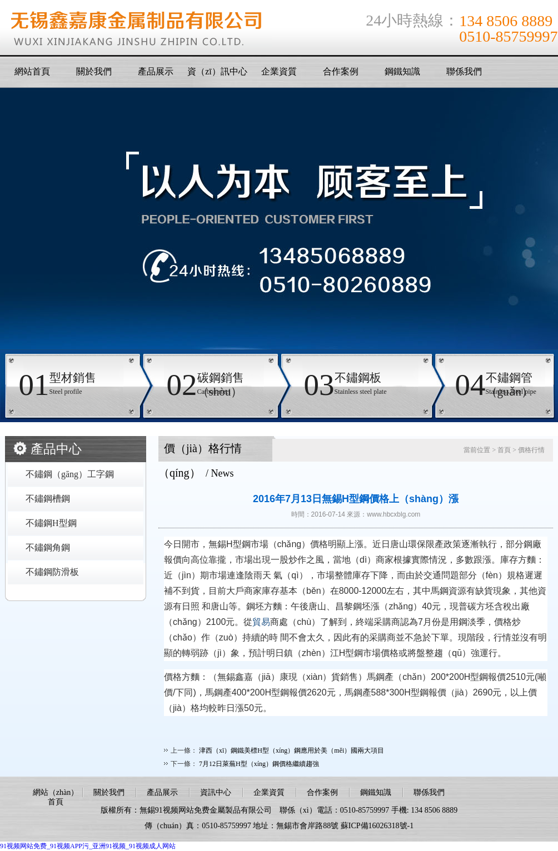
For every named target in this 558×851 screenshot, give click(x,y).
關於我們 (94, 71)
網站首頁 (32, 71)
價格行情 (531, 450)
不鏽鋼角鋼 (48, 547)
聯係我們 (464, 71)
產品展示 (155, 71)
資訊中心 (215, 792)
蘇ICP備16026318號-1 (377, 826)
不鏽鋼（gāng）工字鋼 (70, 474)
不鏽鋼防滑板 (52, 572)
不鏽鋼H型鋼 (51, 523)
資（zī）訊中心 (217, 71)
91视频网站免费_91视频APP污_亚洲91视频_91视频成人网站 (88, 846)
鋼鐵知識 (402, 71)
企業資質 (279, 71)
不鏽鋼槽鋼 (48, 498)
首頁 (504, 450)
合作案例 (340, 71)
